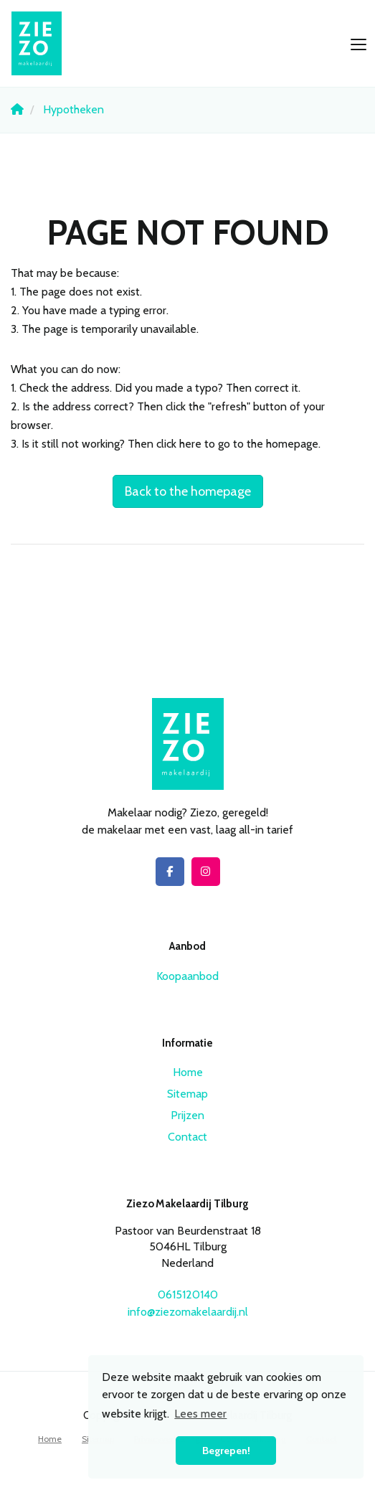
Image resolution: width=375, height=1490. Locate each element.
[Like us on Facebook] (170, 871)
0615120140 (188, 1294)
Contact (187, 1137)
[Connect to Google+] (205, 871)
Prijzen (187, 1115)
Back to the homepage (188, 491)
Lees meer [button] (200, 1413)
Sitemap (187, 1093)
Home (188, 1072)
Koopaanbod (187, 976)
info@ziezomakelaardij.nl (188, 1312)
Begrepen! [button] (226, 1450)
